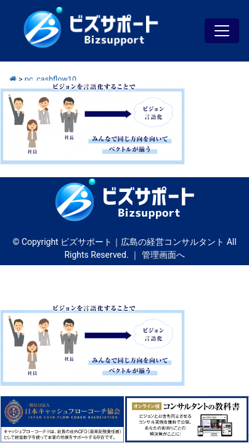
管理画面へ (163, 255)
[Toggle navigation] (222, 30)
